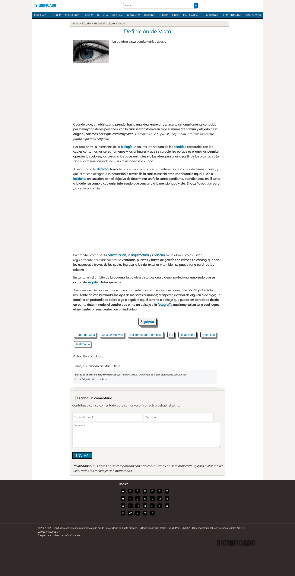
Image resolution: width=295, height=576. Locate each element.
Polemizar (208, 334)
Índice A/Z (40, 15)
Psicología (72, 15)
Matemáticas (191, 15)
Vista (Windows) (112, 334)
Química (163, 15)
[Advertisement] (147, 91)
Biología (149, 15)
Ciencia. (120, 23)
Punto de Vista (85, 334)
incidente (79, 179)
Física (175, 15)
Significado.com (45, 5)
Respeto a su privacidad (51, 535)
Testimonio (82, 344)
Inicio (76, 23)
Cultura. (110, 23)
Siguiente (148, 322)
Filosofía (56, 15)
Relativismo (187, 334)
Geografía (133, 15)
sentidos (180, 147)
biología (126, 147)
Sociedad (117, 15)
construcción (117, 255)
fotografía (165, 305)
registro (93, 282)
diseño (160, 255)
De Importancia (231, 15)
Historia (88, 15)
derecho (103, 169)
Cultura (102, 15)
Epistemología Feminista (145, 334)
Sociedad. (99, 23)
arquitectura (140, 255)
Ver (171, 334)
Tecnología (210, 15)
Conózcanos (253, 15)
